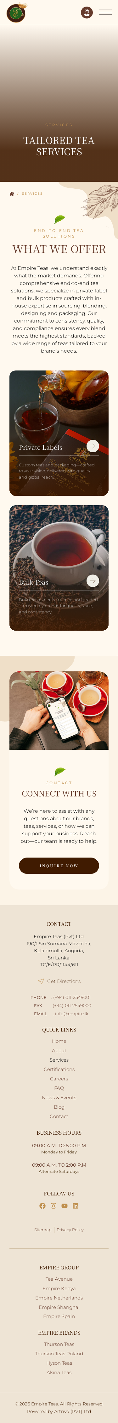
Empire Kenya (59, 1288)
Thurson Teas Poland (59, 1353)
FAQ (59, 1088)
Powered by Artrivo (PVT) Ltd (59, 1411)
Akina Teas (59, 1372)
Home (11, 194)
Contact (59, 1116)
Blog (59, 1107)
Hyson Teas (59, 1363)
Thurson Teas (59, 1344)
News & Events (59, 1097)
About (59, 1050)
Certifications (59, 1069)
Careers (59, 1078)
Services (59, 1060)
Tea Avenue (59, 1279)
